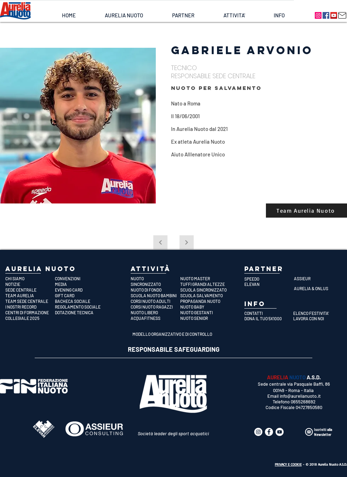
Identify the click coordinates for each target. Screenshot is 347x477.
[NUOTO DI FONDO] (155, 290)
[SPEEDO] (269, 279)
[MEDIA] (79, 284)
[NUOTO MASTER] (205, 278)
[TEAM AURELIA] (30, 295)
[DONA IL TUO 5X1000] (266, 318)
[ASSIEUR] (318, 278)
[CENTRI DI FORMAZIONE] (30, 312)
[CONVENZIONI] (79, 278)
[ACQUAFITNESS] (155, 318)
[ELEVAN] (269, 284)
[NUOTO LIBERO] (155, 312)
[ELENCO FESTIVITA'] (315, 313)
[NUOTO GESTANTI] (205, 312)
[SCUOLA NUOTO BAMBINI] (155, 295)
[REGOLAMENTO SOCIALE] (79, 307)
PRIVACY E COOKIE (288, 464)
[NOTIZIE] (30, 284)
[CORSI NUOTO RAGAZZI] (155, 307)
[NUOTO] (155, 278)
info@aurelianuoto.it (300, 396)
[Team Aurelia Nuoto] (306, 210)
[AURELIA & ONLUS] (318, 288)
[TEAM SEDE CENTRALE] (30, 301)
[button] (123, 15)
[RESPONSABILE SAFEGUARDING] (174, 349)
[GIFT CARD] (79, 295)
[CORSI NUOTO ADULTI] (155, 301)
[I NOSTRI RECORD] (30, 307)
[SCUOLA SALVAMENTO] (205, 295)
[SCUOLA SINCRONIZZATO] (205, 290)
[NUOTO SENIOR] (205, 318)
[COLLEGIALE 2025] (30, 318)
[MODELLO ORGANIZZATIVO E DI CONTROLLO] (173, 334)
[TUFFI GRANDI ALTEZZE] (205, 284)
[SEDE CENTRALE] (30, 290)
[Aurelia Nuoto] (318, 15)
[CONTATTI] (266, 313)
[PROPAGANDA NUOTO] (205, 301)
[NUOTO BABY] (205, 307)
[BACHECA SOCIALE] (79, 301)
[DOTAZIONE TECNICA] (79, 312)
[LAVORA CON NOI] (315, 318)
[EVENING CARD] (79, 290)
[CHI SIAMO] (30, 278)
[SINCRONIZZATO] (155, 284)
